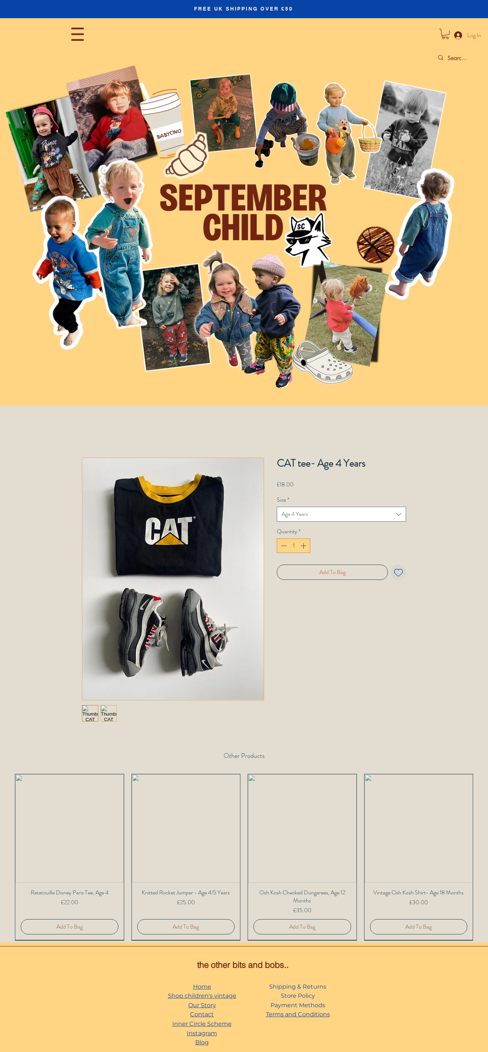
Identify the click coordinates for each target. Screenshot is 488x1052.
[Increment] (304, 546)
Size (283, 500)
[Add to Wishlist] (398, 572)
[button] (77, 34)
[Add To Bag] (69, 926)
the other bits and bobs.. (242, 965)
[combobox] (341, 514)
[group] (244, 857)
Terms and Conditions (298, 1014)
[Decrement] (283, 546)
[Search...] (458, 58)
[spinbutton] (293, 546)
